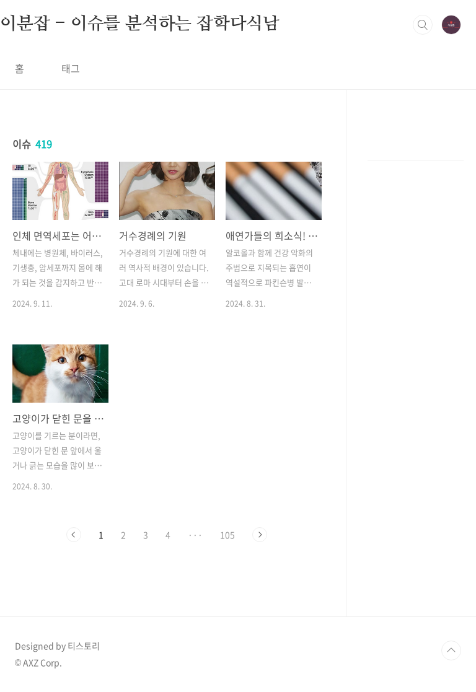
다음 (259, 534)
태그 (70, 68)
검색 (422, 24)
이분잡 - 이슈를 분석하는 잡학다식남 (140, 24)
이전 (73, 534)
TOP (451, 650)
